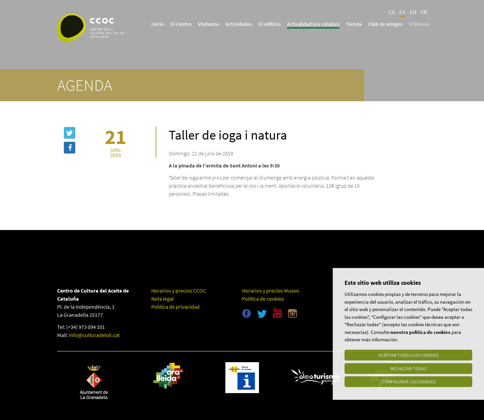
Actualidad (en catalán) (313, 24)
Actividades (239, 24)
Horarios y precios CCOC (178, 290)
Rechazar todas (408, 368)
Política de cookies (263, 298)
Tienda (354, 24)
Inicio (157, 24)
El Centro (181, 24)
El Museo (419, 24)
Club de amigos (385, 24)
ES (402, 12)
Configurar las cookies (408, 382)
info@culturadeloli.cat (94, 335)
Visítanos (208, 24)
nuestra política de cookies (420, 332)
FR (424, 12)
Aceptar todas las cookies (408, 355)
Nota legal (162, 298)
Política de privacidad (175, 306)
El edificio (269, 24)
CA (392, 12)
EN (413, 12)
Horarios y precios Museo (270, 290)
